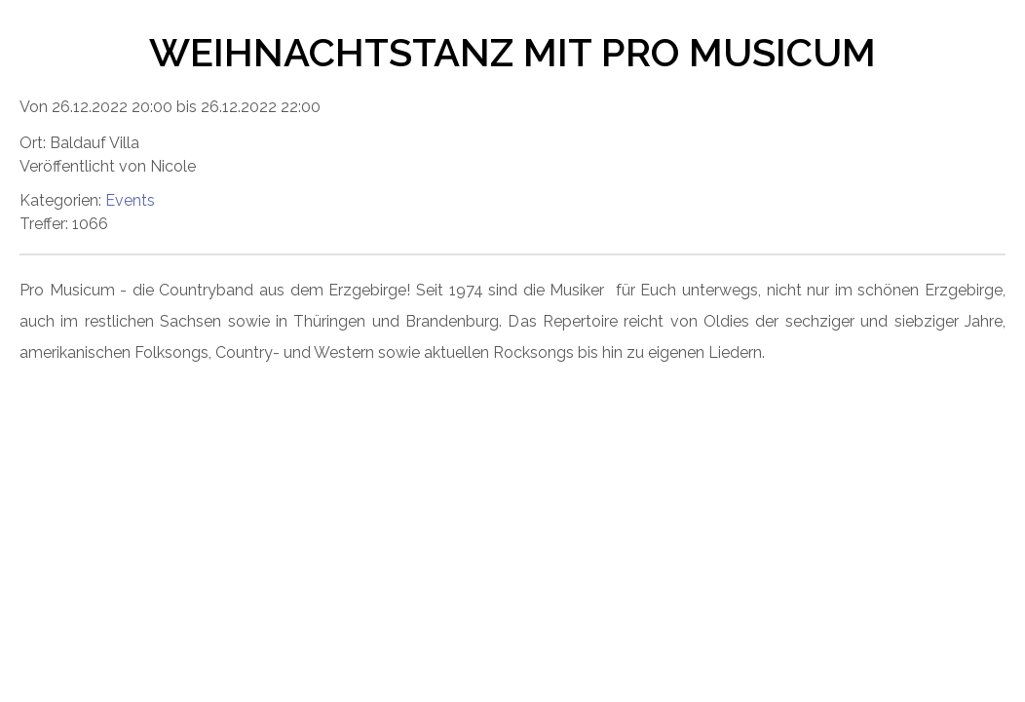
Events (130, 200)
